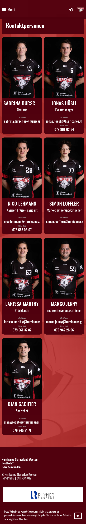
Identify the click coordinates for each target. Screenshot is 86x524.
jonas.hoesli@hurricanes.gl (64, 121)
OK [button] (78, 515)
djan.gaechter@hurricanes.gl (23, 422)
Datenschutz (24, 478)
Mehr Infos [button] (23, 519)
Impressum (8, 478)
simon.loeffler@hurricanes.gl (65, 221)
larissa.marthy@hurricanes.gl (24, 321)
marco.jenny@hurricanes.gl (64, 321)
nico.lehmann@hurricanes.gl (23, 221)
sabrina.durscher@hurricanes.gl (25, 121)
